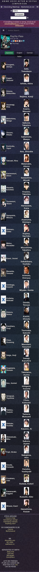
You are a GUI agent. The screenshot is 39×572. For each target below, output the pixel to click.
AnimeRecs (10, 557)
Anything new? (10, 523)
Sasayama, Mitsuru (11, 216)
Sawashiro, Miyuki (26, 177)
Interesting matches (10, 522)
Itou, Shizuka (26, 150)
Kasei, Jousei (12, 258)
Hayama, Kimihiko (10, 189)
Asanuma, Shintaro (26, 219)
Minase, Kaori (12, 506)
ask (16, 565)
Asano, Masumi (26, 108)
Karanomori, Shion (11, 175)
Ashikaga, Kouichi (10, 286)
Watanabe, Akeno (26, 163)
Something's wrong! (10, 520)
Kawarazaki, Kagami (11, 492)
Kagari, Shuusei (9, 79)
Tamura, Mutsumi (26, 414)
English (19, 53)
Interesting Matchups (12, 7)
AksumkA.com (10, 540)
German (30, 53)
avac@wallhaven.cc (12, 24)
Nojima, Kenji (26, 95)
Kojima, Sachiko (26, 233)
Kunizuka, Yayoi (10, 147)
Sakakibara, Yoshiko (26, 261)
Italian (19, 56)
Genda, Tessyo (26, 302)
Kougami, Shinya (10, 66)
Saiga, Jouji (11, 355)
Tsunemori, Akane (11, 203)
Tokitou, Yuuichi (9, 411)
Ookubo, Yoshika (10, 425)
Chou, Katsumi (26, 400)
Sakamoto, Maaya (26, 136)
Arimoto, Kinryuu (26, 275)
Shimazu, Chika (10, 230)
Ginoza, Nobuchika (10, 92)
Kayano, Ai (26, 427)
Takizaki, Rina (12, 161)
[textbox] (20, 10)
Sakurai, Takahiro (26, 122)
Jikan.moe (10, 552)
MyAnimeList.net (27, 7)
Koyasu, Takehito (26, 191)
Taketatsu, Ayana (26, 372)
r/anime (10, 529)
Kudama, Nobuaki (10, 299)
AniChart (10, 553)
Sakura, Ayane (26, 441)
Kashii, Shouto (26, 316)
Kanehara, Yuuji (10, 327)
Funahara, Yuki (10, 479)
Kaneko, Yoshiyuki (26, 469)
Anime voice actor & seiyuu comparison (19, 2)
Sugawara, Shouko (10, 369)
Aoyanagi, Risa (10, 106)
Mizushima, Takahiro (26, 247)
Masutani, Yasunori (26, 344)
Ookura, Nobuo (9, 313)
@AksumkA (19, 25)
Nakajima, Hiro (26, 455)
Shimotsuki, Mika (11, 438)
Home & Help (10, 518)
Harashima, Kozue (26, 509)
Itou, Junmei (11, 383)
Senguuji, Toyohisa (10, 397)
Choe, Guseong (10, 341)
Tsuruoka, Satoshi (26, 330)
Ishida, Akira (26, 82)
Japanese (9, 53)
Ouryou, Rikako (9, 134)
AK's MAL (10, 542)
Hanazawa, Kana (26, 205)
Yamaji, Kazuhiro (26, 358)
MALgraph (10, 555)
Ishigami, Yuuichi (26, 386)
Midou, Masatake (10, 244)
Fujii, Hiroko (11, 452)
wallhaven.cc (10, 544)
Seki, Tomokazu (26, 68)
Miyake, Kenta (27, 289)
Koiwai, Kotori (26, 482)
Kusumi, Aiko (26, 495)
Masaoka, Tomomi (10, 272)
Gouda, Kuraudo (10, 466)
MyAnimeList (10, 531)
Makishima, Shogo (11, 120)
